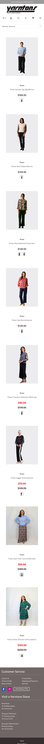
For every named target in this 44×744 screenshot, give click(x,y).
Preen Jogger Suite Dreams (22, 445)
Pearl (22, 177)
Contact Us (5, 678)
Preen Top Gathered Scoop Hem (22, 210)
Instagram (9, 689)
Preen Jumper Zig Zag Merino (22, 56)
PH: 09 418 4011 (7, 709)
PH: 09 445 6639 (7, 729)
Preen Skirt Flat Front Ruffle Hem (22, 525)
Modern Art (24, 254)
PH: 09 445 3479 (7, 719)
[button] (3, 18)
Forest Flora (19, 254)
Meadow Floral (22, 655)
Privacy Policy (26, 678)
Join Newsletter (21, 689)
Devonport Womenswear (10, 724)
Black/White (22, 494)
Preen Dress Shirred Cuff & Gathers (22, 606)
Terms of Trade (7, 681)
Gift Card (25, 684)
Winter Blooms (22, 331)
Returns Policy (6, 684)
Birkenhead (5, 703)
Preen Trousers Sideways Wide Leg (22, 364)
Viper (22, 574)
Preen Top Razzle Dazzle (22, 287)
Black (22, 413)
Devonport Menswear (9, 713)
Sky (22, 100)
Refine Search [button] (22, 26)
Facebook (3, 689)
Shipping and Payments (30, 681)
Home (22, 741)
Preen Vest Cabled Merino (22, 133)
